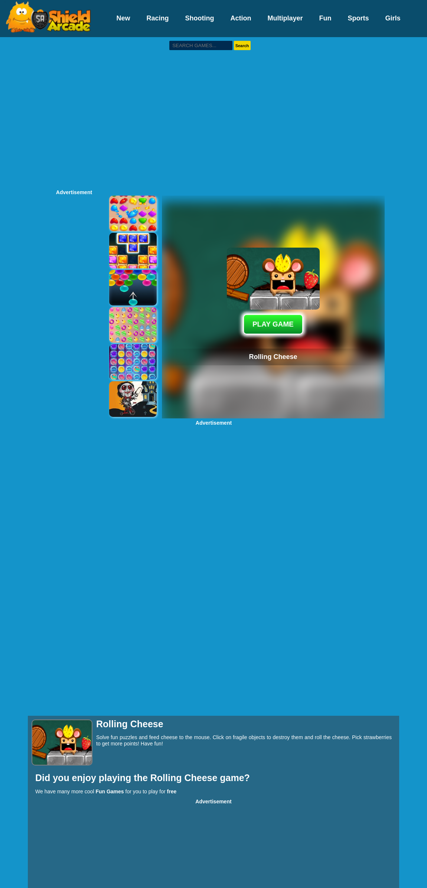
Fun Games (109, 791)
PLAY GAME (273, 324)
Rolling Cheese (185, 778)
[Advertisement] (69, 112)
